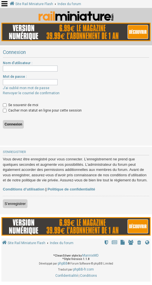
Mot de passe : (15, 77)
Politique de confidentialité (71, 189)
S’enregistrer (15, 204)
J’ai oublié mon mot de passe (26, 88)
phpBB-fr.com (83, 269)
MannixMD (90, 255)
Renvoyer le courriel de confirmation (31, 93)
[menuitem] (139, 243)
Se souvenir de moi (20, 105)
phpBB (63, 263)
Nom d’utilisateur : (17, 63)
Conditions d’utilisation (24, 189)
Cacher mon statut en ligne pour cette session (42, 110)
